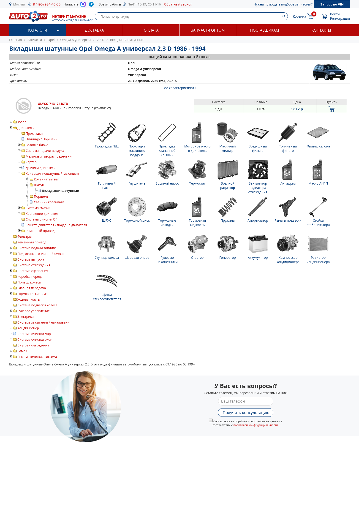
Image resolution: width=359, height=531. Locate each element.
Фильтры (24, 236)
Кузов (21, 122)
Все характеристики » (179, 88)
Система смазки (38, 208)
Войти (335, 14)
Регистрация (340, 18)
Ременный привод (40, 231)
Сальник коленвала (49, 202)
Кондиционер (28, 328)
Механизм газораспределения (49, 156)
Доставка (94, 30)
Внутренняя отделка (33, 345)
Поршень (41, 196)
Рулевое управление (33, 311)
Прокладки (34, 133)
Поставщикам (264, 30)
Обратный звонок (178, 4)
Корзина (299, 16)
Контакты (321, 30)
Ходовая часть (28, 299)
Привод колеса (29, 282)
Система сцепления (32, 271)
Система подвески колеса (37, 305)
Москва (19, 4)
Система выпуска (30, 259)
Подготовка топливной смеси (40, 253)
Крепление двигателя (43, 213)
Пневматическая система (37, 356)
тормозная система (32, 293)
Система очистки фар (34, 334)
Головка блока (37, 145)
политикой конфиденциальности (255, 425)
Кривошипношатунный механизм (52, 173)
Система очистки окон (34, 339)
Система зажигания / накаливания (44, 322)
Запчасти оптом (208, 30)
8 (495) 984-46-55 (47, 4)
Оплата (151, 30)
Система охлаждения (33, 265)
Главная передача (31, 288)
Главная (15, 40)
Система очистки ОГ (41, 219)
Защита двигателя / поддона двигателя (56, 225)
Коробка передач (30, 276)
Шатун (39, 185)
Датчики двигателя (40, 168)
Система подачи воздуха (45, 150)
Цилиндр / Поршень (41, 139)
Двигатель (25, 127)
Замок (22, 351)
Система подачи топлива (37, 248)
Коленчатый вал (47, 179)
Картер (31, 162)
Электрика (25, 316)
